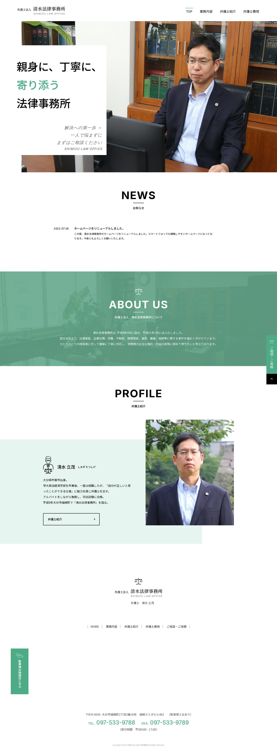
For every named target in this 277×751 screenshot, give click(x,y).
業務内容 (206, 11)
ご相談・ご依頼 (271, 354)
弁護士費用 (251, 11)
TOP (189, 11)
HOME (94, 626)
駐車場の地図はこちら (19, 670)
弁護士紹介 (228, 11)
